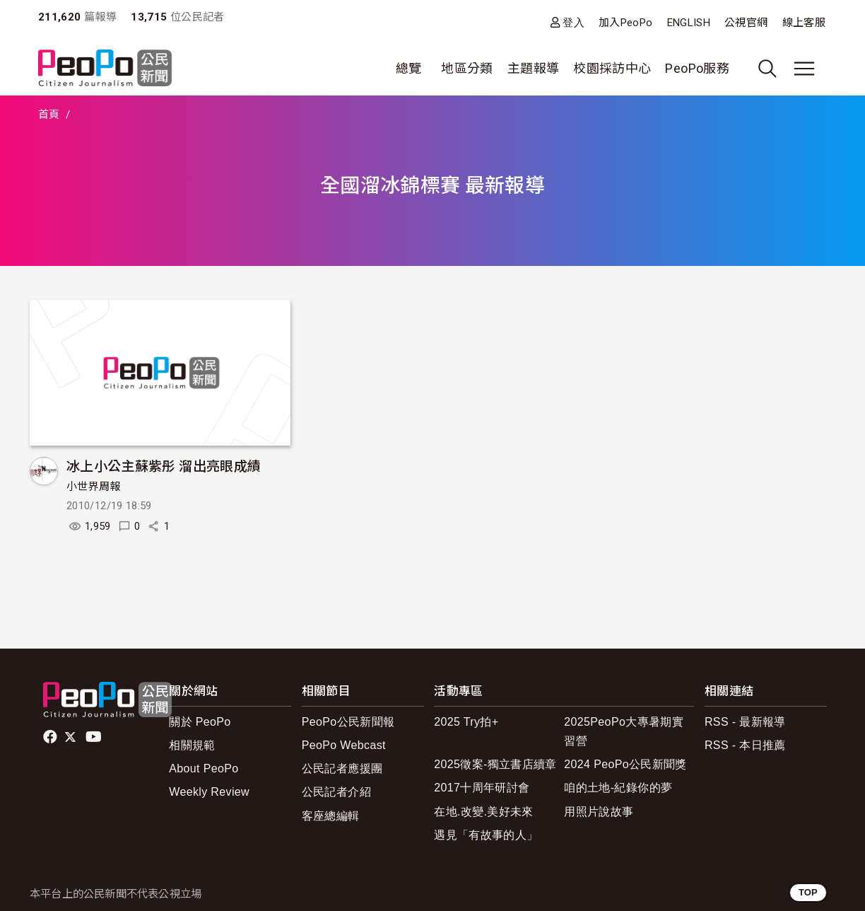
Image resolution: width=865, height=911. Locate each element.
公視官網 (745, 22)
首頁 (49, 114)
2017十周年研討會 (481, 788)
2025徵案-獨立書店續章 (495, 764)
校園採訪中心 (612, 68)
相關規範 (192, 745)
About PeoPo (203, 768)
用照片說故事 (598, 812)
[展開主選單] (804, 68)
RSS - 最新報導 (745, 722)
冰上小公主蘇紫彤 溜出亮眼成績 (163, 465)
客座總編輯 (331, 816)
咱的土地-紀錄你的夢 (618, 788)
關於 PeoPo (199, 722)
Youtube (95, 737)
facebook (51, 737)
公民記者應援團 (342, 768)
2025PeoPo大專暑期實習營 (623, 731)
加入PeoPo (626, 22)
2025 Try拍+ (466, 722)
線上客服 (803, 22)
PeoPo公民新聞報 (348, 722)
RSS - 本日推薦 (745, 745)
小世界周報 (93, 486)
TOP (808, 892)
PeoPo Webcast (344, 745)
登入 (573, 22)
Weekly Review (209, 792)
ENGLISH (689, 22)
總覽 (409, 68)
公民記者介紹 (336, 792)
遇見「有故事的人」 (486, 835)
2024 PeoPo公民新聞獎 (625, 764)
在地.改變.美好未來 (484, 812)
